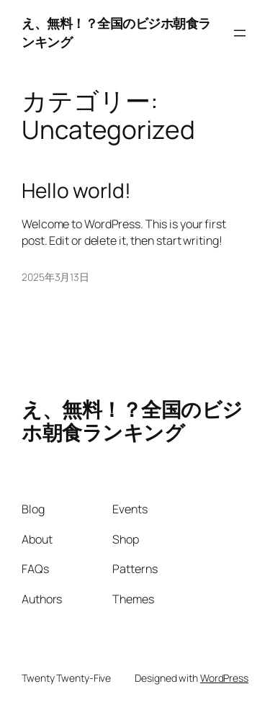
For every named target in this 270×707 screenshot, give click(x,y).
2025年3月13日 (55, 277)
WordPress (224, 678)
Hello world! (76, 190)
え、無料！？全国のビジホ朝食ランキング (132, 420)
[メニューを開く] (239, 33)
